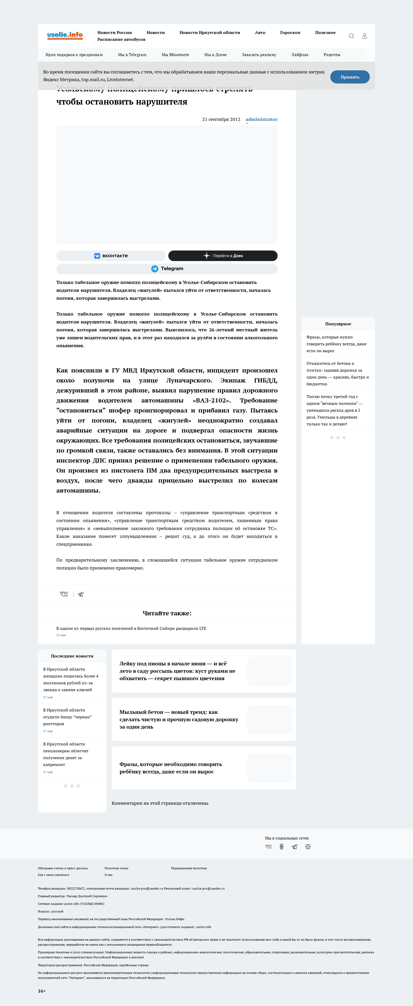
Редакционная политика (189, 868)
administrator (262, 119)
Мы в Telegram (132, 54)
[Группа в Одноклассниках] (281, 846)
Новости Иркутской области (210, 32)
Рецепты (332, 54)
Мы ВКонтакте (175, 54)
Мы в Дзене (215, 54)
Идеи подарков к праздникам (74, 54)
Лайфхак (300, 54)
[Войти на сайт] (364, 36)
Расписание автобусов (121, 39)
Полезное (325, 32)
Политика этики (116, 868)
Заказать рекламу (259, 54)
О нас (109, 875)
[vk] (64, 594)
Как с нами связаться (53, 875)
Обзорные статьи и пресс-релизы (63, 868)
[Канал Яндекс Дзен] (223, 256)
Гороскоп (290, 32)
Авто (260, 32)
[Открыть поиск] (351, 36)
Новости (156, 32)
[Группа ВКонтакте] (111, 256)
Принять (350, 77)
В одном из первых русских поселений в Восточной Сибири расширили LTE (167, 632)
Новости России (114, 32)
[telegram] (82, 594)
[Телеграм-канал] (167, 269)
